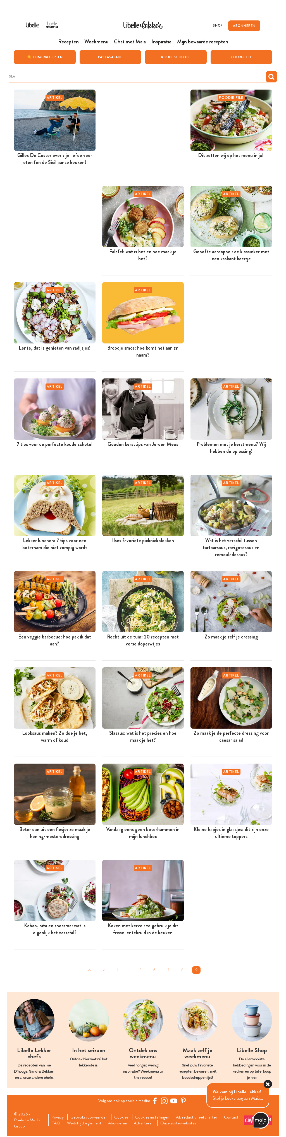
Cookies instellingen (155, 1117)
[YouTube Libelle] (174, 1100)
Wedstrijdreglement (107, 1123)
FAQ (78, 1123)
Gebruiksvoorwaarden (91, 1117)
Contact (59, 1123)
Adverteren (169, 1123)
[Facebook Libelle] (155, 1100)
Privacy (58, 1117)
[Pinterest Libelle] (184, 1100)
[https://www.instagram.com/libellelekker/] (165, 1100)
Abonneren (142, 1123)
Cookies (124, 1117)
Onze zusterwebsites (204, 1123)
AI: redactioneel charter (201, 1117)
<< (89, 969)
